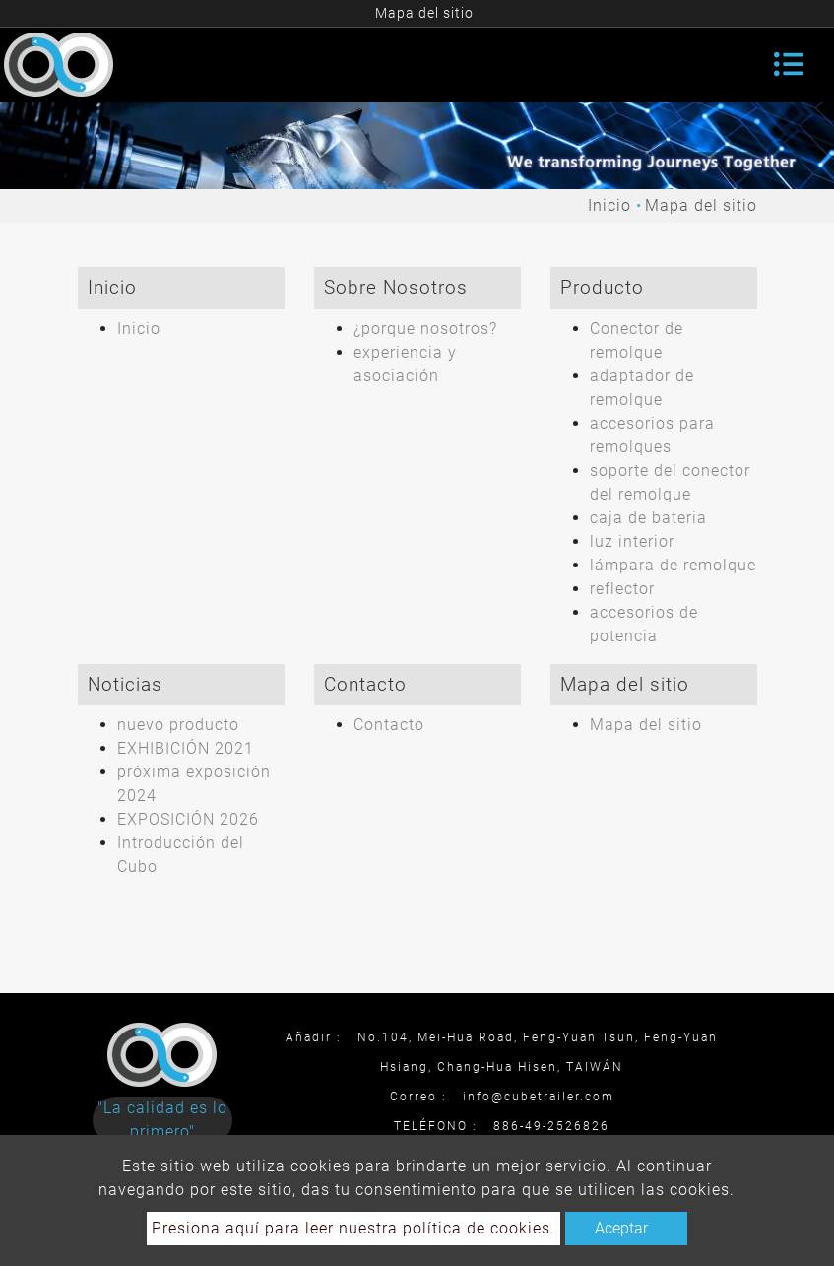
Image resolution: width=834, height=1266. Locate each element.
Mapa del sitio (646, 724)
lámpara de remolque (673, 565)
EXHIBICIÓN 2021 (185, 748)
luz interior (632, 541)
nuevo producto (178, 724)
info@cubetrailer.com (538, 1096)
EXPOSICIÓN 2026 (188, 819)
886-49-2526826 (551, 1126)
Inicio (609, 205)
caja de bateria (648, 517)
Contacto (388, 724)
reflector (622, 588)
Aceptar (621, 1228)
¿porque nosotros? (425, 328)
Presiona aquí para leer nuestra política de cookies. (353, 1228)
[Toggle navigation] (788, 64)
